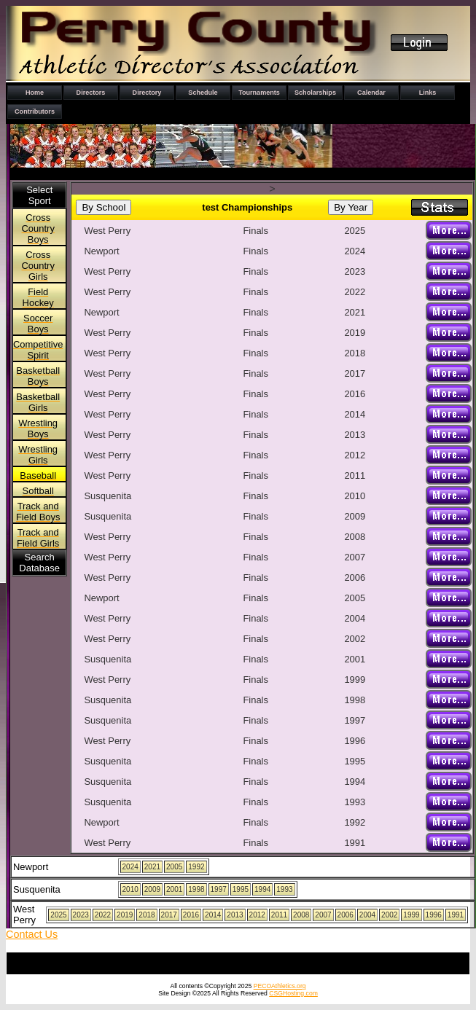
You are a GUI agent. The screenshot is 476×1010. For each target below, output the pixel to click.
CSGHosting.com (293, 993)
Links (428, 92)
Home (35, 92)
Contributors (35, 111)
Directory (147, 92)
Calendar (371, 92)
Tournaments (259, 92)
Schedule (202, 92)
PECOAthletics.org (280, 986)
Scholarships (315, 92)
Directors (91, 92)
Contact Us (32, 934)
